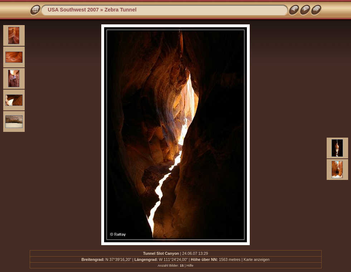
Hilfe (189, 265)
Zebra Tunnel (120, 10)
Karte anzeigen (257, 259)
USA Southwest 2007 (73, 10)
